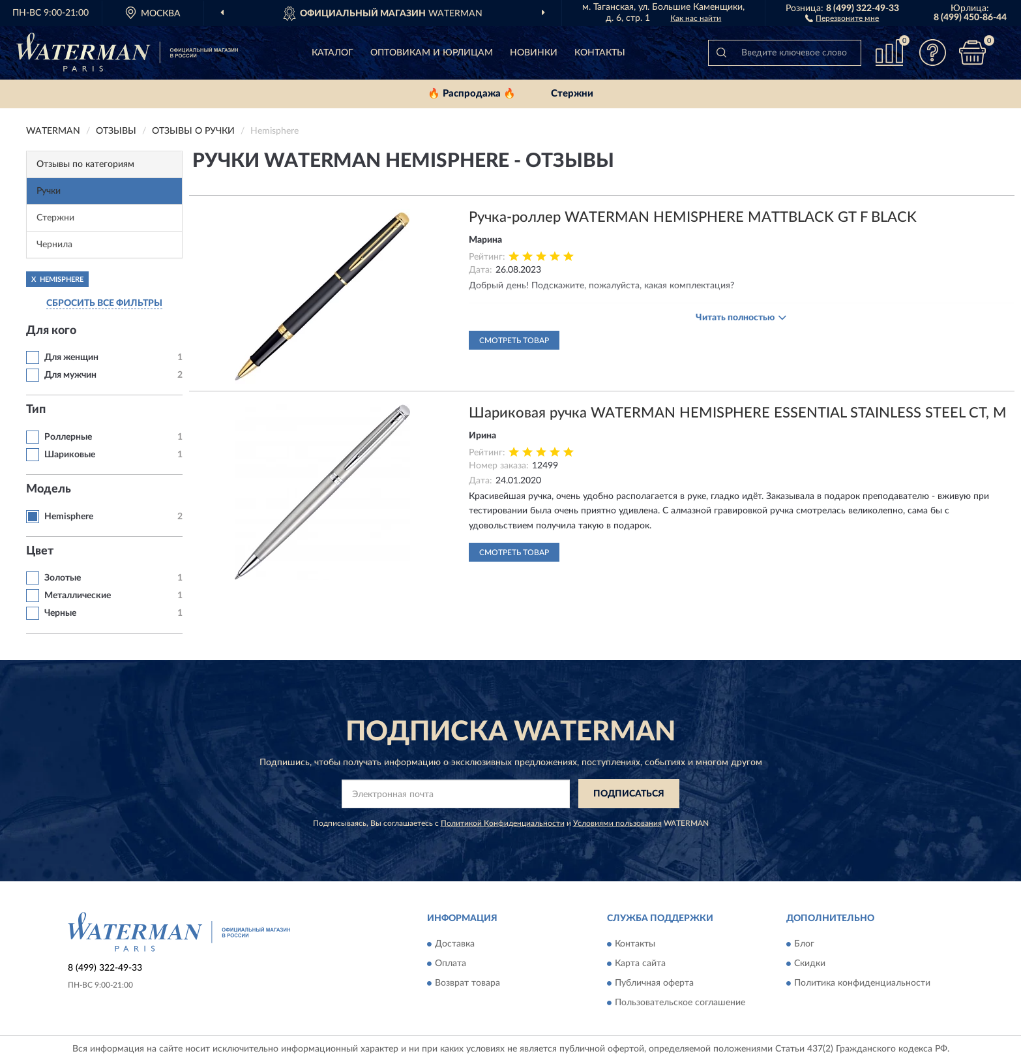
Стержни (572, 94)
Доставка (455, 943)
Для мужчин (70, 375)
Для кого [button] (51, 331)
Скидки (809, 963)
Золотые (62, 578)
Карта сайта (640, 963)
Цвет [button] (39, 551)
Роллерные (68, 437)
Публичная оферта (654, 983)
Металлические (77, 595)
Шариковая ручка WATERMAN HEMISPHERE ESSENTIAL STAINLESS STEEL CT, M (738, 413)
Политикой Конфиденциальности (503, 823)
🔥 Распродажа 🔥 (472, 94)
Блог (804, 943)
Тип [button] (36, 410)
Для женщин (71, 357)
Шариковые (69, 454)
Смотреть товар (514, 340)
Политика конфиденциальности (862, 983)
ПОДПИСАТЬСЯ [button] (628, 793)
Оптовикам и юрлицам (431, 52)
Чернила (54, 244)
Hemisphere (68, 516)
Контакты (599, 52)
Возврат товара (467, 983)
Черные (60, 613)
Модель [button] (48, 489)
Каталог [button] (332, 52)
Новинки (533, 52)
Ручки (49, 191)
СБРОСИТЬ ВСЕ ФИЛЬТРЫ (104, 303)
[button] (842, 18)
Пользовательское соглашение (680, 1002)
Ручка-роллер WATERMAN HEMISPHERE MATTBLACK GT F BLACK (693, 217)
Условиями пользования (617, 823)
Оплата (450, 963)
